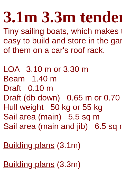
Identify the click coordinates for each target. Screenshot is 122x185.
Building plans (28, 145)
